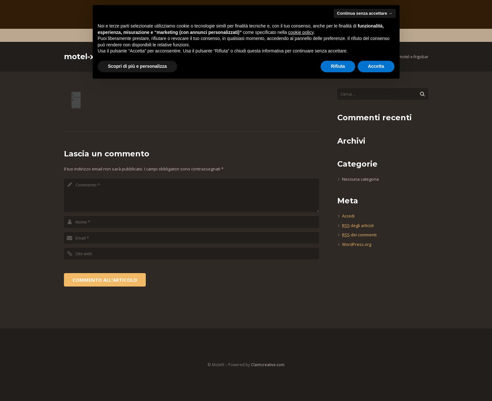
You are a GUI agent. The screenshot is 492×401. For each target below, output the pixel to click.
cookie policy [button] (300, 32)
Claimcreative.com (268, 364)
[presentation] (112, 279)
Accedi (348, 216)
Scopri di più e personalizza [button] (137, 66)
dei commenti (359, 235)
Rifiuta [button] (338, 66)
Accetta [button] (376, 66)
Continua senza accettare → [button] (364, 13)
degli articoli (358, 225)
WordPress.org (356, 244)
